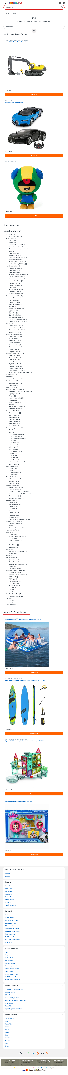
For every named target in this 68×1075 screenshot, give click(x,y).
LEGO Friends (13, 449)
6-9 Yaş (11, 602)
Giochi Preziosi (10, 374)
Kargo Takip (8, 891)
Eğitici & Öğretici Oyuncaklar (13, 1008)
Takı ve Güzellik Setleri (15, 289)
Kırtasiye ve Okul (11, 411)
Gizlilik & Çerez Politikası (12, 928)
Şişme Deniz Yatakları (15, 308)
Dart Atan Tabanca (14, 523)
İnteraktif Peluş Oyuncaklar (17, 536)
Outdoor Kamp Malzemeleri (17, 564)
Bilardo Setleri (13, 338)
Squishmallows (13, 547)
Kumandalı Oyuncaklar (15, 487)
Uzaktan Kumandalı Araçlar (16, 100)
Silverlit (7, 1029)
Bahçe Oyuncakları (14, 336)
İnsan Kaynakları (10, 934)
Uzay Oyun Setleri (14, 291)
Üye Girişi (8, 902)
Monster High (13, 517)
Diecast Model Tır (14, 332)
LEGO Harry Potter (14, 451)
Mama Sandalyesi (14, 255)
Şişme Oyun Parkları (15, 315)
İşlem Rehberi (9, 957)
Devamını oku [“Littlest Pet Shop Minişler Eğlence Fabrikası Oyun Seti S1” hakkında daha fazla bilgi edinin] (34, 854)
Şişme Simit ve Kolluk (15, 317)
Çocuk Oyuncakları (11, 266)
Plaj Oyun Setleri (14, 300)
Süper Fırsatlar (9, 995)
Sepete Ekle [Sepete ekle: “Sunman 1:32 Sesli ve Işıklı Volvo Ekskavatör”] (34, 94)
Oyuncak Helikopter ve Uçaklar (18, 491)
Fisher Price (8, 1006)
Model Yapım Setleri (15, 596)
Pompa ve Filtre (13, 302)
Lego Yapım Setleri (11, 466)
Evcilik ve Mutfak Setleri (16, 276)
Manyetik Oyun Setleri (15, 366)
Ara (61, 7)
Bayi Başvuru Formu (11, 937)
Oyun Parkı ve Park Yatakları (17, 257)
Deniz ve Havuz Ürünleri (13, 296)
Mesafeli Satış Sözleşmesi (12, 979)
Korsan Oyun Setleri (14, 285)
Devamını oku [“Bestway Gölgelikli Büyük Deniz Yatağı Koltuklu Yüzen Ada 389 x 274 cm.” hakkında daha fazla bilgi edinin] (34, 672)
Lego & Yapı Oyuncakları (13, 428)
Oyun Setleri (12, 287)
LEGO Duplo (12, 447)
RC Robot (12, 587)
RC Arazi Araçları (14, 581)
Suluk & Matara (13, 421)
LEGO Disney (13, 445)
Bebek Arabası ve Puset (16, 244)
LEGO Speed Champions (16, 462)
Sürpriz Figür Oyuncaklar (16, 406)
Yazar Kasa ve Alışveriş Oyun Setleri (19, 372)
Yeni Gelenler (10, 604)
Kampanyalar (9, 960)
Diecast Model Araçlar (15, 328)
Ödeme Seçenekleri (10, 966)
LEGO (10, 432)
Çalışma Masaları (14, 413)
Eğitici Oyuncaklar (14, 364)
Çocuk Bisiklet (13, 560)
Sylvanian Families (14, 408)
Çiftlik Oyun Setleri (14, 270)
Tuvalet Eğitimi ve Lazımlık (16, 261)
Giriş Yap (7, 876)
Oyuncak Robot (13, 496)
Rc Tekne (11, 589)
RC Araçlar (12, 579)
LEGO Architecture (14, 436)
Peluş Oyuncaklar (12, 161)
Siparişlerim (8, 888)
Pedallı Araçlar (13, 349)
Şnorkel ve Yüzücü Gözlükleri (17, 321)
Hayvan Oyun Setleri (15, 281)
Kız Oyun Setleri (13, 283)
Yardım (7, 952)
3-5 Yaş (11, 600)
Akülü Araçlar (10, 234)
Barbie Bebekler (13, 504)
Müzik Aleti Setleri (14, 479)
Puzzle (8, 549)
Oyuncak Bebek (10, 500)
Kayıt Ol (7, 873)
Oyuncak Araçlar (8, 40)
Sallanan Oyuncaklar (15, 259)
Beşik (10, 251)
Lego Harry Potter (14, 472)
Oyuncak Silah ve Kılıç (12, 521)
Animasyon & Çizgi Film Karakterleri (19, 391)
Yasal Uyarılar (9, 971)
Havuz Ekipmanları (14, 298)
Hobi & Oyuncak (11, 381)
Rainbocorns (12, 543)
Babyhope (12, 242)
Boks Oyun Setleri (14, 340)
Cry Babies (12, 508)
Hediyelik (9, 376)
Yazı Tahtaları (13, 425)
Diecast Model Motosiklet (16, 330)
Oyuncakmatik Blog (10, 923)
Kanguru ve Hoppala (15, 253)
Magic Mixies (13, 400)
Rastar (7, 1032)
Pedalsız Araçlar (13, 351)
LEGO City (12, 440)
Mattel (7, 1043)
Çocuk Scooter (13, 562)
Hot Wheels (8, 1040)
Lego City (12, 468)
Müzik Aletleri (10, 477)
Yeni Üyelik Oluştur (10, 905)
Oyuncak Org (13, 483)
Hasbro (7, 1027)
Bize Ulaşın (8, 942)
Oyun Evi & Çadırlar (14, 347)
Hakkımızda (8, 915)
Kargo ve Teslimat (10, 963)
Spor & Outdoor (10, 557)
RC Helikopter (13, 583)
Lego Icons (12, 453)
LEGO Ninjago (13, 460)
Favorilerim (8, 894)
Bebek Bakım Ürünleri (15, 247)
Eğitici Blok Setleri (14, 362)
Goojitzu (11, 396)
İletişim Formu (9, 955)
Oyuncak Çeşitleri (10, 992)
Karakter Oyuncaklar (15, 398)
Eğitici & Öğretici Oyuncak (13, 353)
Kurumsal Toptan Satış (11, 920)
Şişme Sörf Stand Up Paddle (17, 319)
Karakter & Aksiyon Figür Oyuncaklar (15, 1000)
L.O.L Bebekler (13, 513)
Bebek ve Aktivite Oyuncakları (17, 249)
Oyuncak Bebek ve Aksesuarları (18, 519)
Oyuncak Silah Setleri (15, 528)
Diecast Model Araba (15, 325)
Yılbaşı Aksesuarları (14, 379)
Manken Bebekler (14, 515)
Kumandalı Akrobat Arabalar (17, 574)
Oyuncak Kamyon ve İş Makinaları (20, 40)
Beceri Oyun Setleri (14, 355)
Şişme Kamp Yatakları (15, 568)
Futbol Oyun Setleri (14, 342)
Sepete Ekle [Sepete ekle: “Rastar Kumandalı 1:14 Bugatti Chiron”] (34, 155)
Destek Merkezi (9, 897)
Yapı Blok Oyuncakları (12, 594)
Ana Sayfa (6, 14)
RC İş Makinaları (13, 585)
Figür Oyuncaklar (14, 393)
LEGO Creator (13, 442)
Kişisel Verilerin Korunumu (12, 931)
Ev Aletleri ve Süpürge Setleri (17, 274)
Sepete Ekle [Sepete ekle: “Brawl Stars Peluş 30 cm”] (34, 216)
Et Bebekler (12, 511)
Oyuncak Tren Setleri (15, 498)
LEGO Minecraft (13, 457)
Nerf (10, 525)
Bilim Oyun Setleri (14, 357)
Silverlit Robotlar (13, 592)
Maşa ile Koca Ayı (14, 402)
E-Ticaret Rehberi (10, 926)
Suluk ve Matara (13, 423)
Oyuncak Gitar (13, 481)
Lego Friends (13, 470)
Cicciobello (12, 506)
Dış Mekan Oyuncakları (12, 334)
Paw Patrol (12, 404)
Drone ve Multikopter (15, 572)
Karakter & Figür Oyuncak (13, 389)
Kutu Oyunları (13, 385)
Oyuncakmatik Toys (12, 530)
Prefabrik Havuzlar (14, 304)
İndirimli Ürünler (10, 387)
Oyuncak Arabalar (14, 489)
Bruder (7, 1046)
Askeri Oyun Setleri (14, 268)
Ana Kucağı (12, 240)
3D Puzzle (12, 553)
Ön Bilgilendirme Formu (12, 977)
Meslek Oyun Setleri (15, 368)
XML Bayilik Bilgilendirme (12, 939)
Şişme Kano (12, 313)
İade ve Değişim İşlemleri (12, 968)
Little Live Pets (13, 538)
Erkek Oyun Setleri (14, 272)
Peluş (6, 161)
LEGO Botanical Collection (16, 438)
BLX (10, 430)
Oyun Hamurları (13, 419)
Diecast (8, 323)
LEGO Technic (13, 464)
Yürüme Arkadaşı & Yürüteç (17, 264)
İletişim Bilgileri (9, 917)
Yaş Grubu (9, 598)
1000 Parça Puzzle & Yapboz (17, 551)
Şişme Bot (12, 306)
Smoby (8, 555)
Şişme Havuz (13, 310)
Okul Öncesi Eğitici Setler (16, 370)
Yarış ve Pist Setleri (14, 293)
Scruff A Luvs (13, 545)
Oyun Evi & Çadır (14, 345)
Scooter (11, 566)
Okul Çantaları (13, 417)
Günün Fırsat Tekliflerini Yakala (14, 989)
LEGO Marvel (13, 455)
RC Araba (7, 100)
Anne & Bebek (10, 238)
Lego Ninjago (13, 474)
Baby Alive (12, 502)
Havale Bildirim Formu (11, 974)
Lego (6, 1021)
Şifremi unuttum (9, 899)
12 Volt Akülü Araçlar (15, 236)
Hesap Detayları (9, 886)
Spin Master (8, 1038)
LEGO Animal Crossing (15, 434)
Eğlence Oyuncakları (15, 383)
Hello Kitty (12, 534)
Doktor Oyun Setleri (14, 359)
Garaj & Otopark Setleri (15, 279)
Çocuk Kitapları (13, 415)
